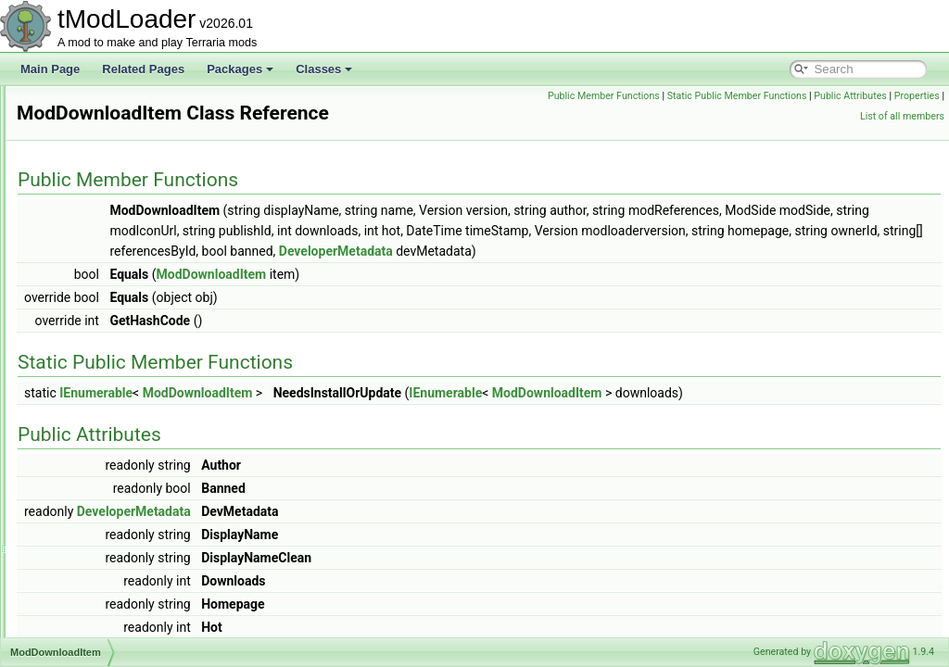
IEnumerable (327, 413)
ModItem (83, 492)
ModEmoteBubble (105, 411)
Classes (324, 69)
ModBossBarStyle (105, 187)
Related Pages (143, 69)
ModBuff (81, 248)
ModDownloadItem (107, 370)
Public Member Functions (657, 96)
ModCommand (97, 309)
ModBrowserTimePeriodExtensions (147, 227)
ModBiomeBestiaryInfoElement (137, 105)
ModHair (82, 452)
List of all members (902, 116)
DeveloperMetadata (447, 271)
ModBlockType (97, 146)
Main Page (50, 69)
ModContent (91, 350)
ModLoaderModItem (110, 553)
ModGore (84, 431)
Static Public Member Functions (790, 96)
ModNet (80, 635)
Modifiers (84, 472)
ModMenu (85, 594)
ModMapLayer (97, 574)
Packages (240, 69)
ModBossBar (93, 166)
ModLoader (89, 533)
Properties (830, 116)
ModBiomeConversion (116, 126)
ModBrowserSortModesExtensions (146, 207)
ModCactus (89, 268)
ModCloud (86, 289)
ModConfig (88, 329)
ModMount (87, 615)
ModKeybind (92, 513)
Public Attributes (903, 96)
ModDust (83, 390)
